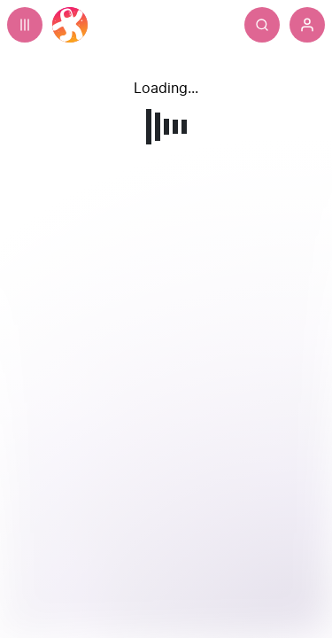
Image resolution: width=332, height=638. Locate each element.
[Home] (70, 25)
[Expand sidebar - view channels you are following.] (24, 25)
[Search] (262, 25)
